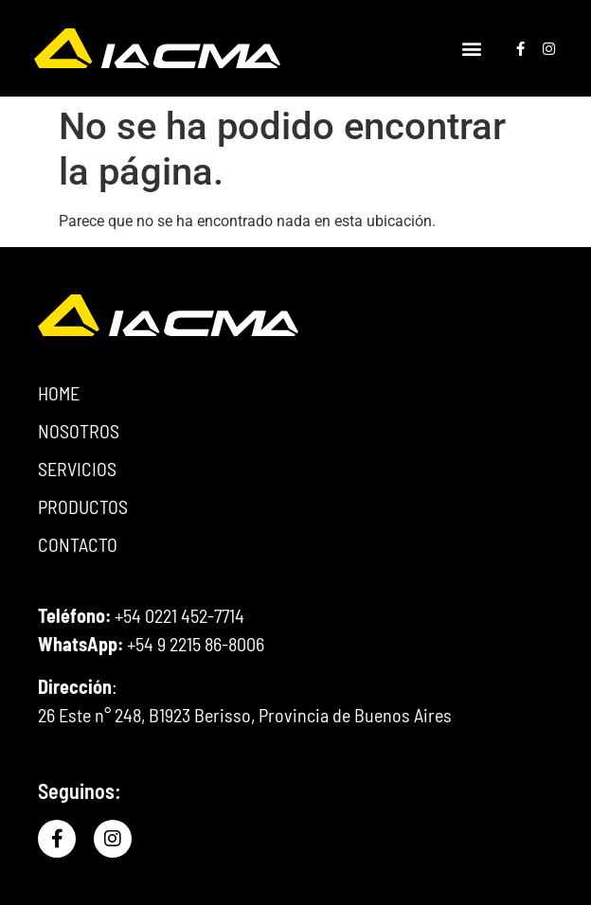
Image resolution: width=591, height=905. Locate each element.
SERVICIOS (82, 468)
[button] (471, 48)
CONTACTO (77, 544)
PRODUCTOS (83, 506)
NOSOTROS (78, 430)
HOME (59, 393)
